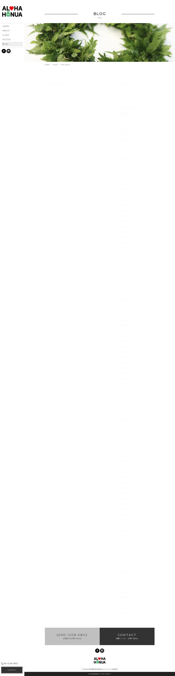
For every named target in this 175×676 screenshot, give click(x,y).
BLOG (55, 65)
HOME (47, 65)
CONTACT (12, 670)
